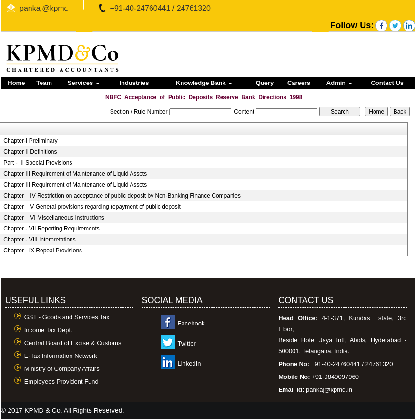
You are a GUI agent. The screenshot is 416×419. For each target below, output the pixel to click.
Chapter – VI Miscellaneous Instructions (53, 217)
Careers (298, 82)
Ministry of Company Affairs (62, 368)
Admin (339, 82)
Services (84, 82)
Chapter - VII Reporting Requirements (51, 228)
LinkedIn (189, 363)
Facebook (190, 323)
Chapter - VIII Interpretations (39, 239)
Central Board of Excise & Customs (73, 342)
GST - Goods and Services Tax (67, 317)
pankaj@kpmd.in (48, 8)
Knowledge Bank (204, 82)
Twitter (186, 343)
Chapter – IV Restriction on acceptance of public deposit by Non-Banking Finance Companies (122, 195)
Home (16, 82)
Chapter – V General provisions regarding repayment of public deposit (92, 206)
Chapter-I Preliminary (30, 140)
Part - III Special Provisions (37, 162)
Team (44, 82)
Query (265, 82)
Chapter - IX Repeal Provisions (42, 250)
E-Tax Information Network (60, 355)
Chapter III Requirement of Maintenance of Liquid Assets (75, 173)
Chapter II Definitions (30, 151)
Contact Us (387, 82)
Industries (134, 82)
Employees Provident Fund (61, 381)
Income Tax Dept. (48, 330)
